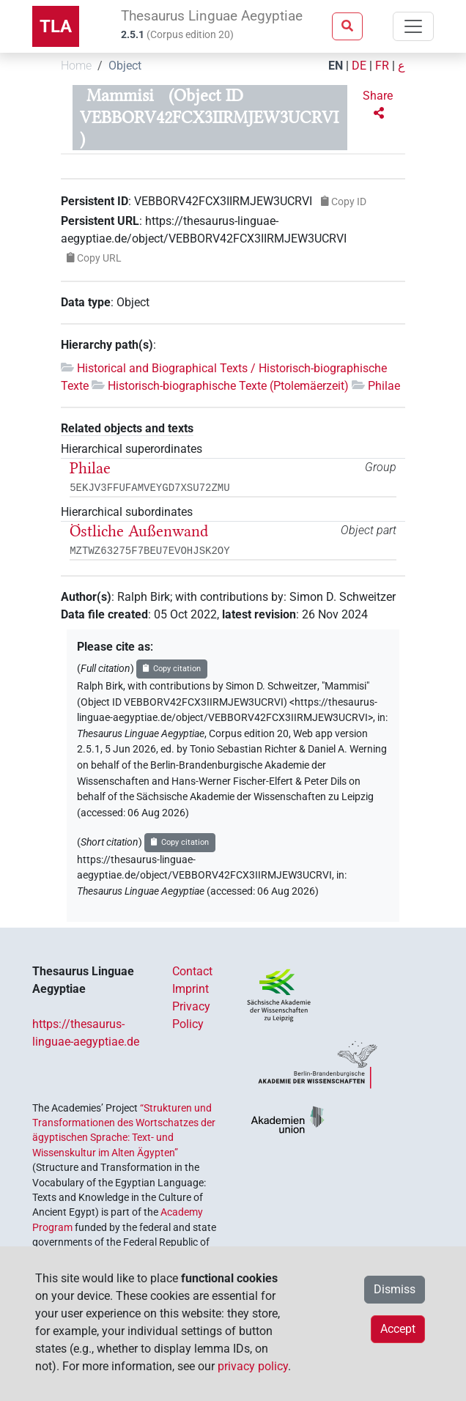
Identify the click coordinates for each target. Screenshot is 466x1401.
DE (359, 66)
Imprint (190, 989)
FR (382, 66)
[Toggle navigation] (413, 26)
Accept (397, 1329)
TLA (56, 26)
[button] (379, 104)
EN (335, 66)
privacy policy (253, 1366)
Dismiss (394, 1289)
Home (76, 66)
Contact (192, 971)
